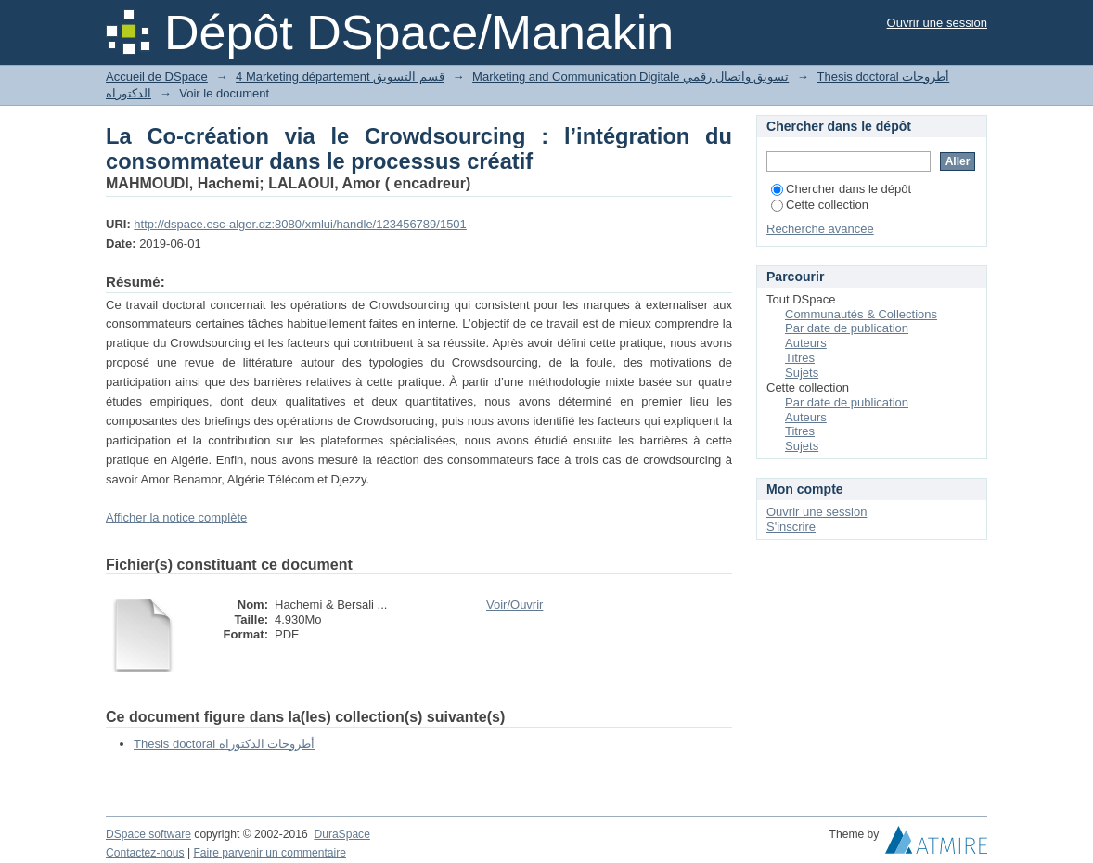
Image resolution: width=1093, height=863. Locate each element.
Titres (800, 358)
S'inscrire (791, 527)
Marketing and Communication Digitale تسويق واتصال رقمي (630, 77)
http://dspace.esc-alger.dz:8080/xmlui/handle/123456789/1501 (300, 224)
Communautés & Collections (861, 314)
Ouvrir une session (937, 23)
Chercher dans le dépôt (841, 189)
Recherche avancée (820, 229)
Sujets (801, 373)
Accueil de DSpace (157, 77)
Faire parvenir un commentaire (269, 852)
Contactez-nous (145, 852)
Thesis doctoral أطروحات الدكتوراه (224, 744)
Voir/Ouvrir (514, 605)
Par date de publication (846, 328)
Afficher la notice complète (176, 517)
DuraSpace (341, 834)
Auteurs (806, 343)
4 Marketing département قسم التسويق (340, 77)
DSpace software (148, 834)
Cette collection (819, 205)
